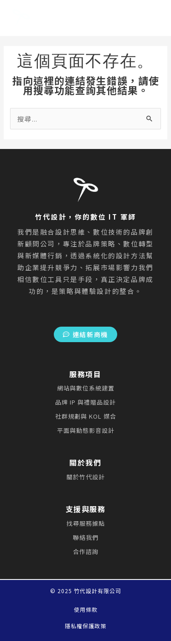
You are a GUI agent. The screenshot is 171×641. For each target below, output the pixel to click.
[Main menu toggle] (130, 18)
